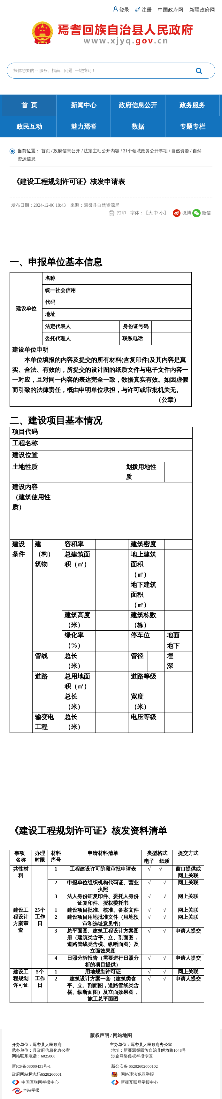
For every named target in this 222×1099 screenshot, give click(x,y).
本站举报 (31, 1090)
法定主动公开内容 (101, 151)
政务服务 (192, 105)
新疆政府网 (202, 9)
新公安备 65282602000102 (134, 1066)
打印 (121, 213)
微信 (206, 213)
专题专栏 (192, 126)
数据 (138, 126)
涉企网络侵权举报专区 (132, 1056)
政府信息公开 (138, 105)
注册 (147, 9)
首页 (45, 151)
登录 (124, 9)
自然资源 (180, 151)
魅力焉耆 (83, 126)
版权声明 (99, 1035)
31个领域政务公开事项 (145, 151)
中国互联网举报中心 (40, 1082)
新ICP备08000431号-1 (31, 1066)
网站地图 (122, 1035)
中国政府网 (170, 9)
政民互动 (29, 126)
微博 (186, 213)
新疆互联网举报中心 (139, 1082)
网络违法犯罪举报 (137, 1074)
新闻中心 (83, 105)
